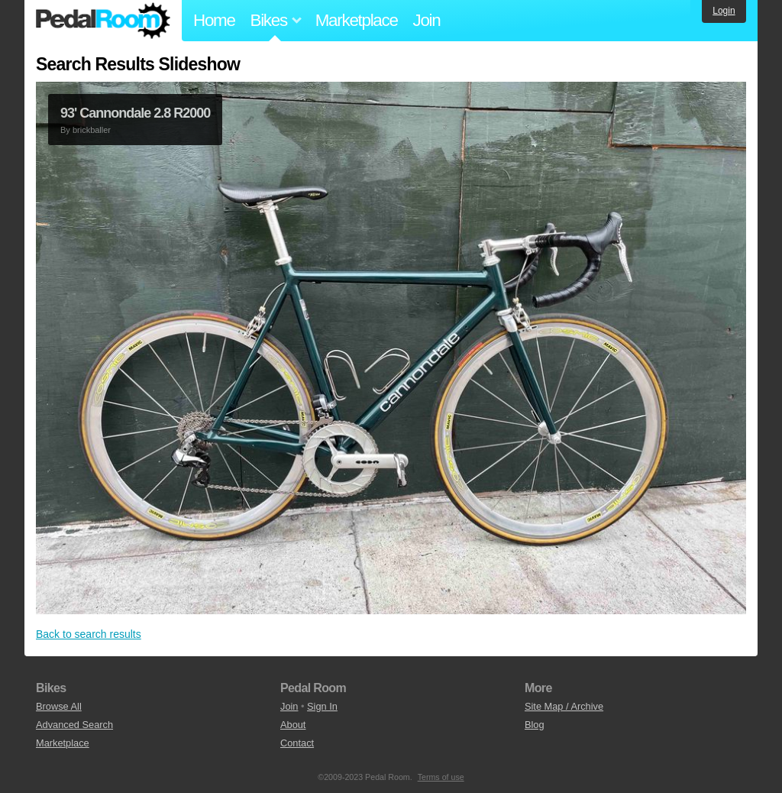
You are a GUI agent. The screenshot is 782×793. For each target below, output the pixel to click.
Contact (297, 743)
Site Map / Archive (564, 706)
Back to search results (88, 634)
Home (214, 20)
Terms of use (441, 777)
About (292, 724)
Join (427, 20)
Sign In (322, 706)
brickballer (92, 129)
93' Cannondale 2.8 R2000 (135, 113)
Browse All (59, 706)
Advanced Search (74, 724)
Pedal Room (103, 20)
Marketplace (356, 20)
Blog (534, 724)
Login (724, 10)
